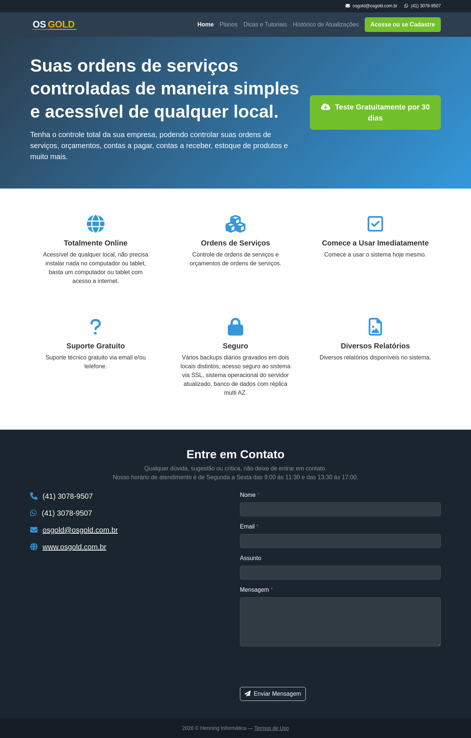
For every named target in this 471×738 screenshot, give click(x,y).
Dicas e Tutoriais (265, 24)
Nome (249, 495)
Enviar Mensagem (273, 694)
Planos (229, 24)
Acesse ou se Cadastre (403, 24)
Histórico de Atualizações (326, 24)
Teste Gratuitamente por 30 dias (375, 112)
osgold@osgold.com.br (80, 530)
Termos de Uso (271, 728)
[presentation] (296, 666)
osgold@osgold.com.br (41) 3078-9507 (393, 5)
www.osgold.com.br (74, 547)
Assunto (250, 558)
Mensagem (256, 590)
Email (249, 526)
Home (205, 24)
